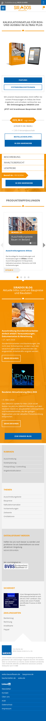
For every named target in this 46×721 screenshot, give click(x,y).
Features (23, 80)
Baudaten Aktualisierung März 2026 (19, 392)
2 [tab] (21, 277)
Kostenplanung (10, 462)
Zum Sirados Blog (23, 436)
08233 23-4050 (22, 2)
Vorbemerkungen (11, 508)
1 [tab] (17, 277)
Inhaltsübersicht (14, 162)
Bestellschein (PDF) (23, 137)
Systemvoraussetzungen (23, 87)
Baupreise (8, 500)
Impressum (6, 708)
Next (44, 245)
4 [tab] (28, 277)
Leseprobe (10, 168)
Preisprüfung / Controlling (15, 466)
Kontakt (5, 693)
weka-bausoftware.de (11, 674)
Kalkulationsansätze (12, 504)
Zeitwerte (8, 512)
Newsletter (6, 689)
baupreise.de (27, 674)
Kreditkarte (8, 625)
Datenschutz (7, 704)
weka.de (21, 678)
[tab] (23, 156)
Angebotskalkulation (12, 470)
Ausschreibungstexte (12, 496)
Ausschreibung (10, 458)
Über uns (6, 696)
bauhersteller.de (9, 678)
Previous (2, 245)
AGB (4, 700)
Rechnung (8, 622)
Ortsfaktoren (9, 516)
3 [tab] (25, 277)
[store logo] (23, 8)
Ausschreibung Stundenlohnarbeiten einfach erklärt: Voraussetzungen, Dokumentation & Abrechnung (20, 333)
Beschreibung (12, 156)
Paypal (6, 629)
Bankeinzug (8, 618)
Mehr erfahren (11, 358)
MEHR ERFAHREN (11, 550)
